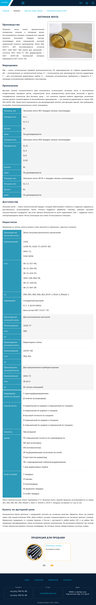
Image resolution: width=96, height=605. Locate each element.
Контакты (67, 580)
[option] (48, 552)
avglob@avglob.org (48, 593)
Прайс (27, 580)
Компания (38, 580)
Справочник (53, 580)
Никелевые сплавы (54, 546)
